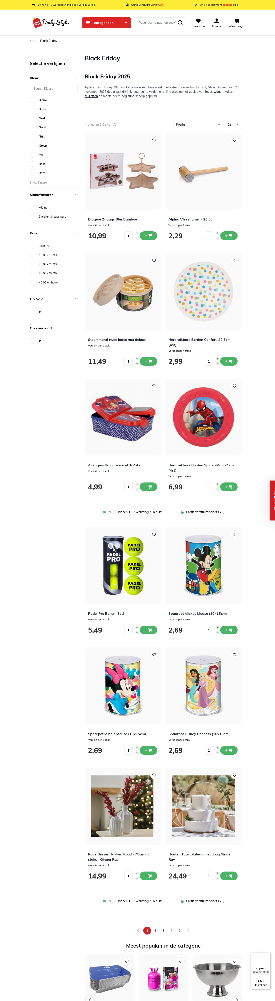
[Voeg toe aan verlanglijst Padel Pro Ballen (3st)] (154, 534)
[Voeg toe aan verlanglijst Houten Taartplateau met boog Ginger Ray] (234, 775)
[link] (138, 930)
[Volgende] (188, 930)
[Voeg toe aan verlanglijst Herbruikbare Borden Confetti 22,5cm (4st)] (234, 260)
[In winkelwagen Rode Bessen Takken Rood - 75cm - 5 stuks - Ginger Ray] (148, 876)
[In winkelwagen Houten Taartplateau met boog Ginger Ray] (229, 876)
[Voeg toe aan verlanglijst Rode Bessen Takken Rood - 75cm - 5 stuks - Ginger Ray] (154, 775)
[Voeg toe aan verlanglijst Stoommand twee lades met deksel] (154, 260)
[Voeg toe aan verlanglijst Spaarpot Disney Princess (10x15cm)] (234, 655)
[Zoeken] (180, 22)
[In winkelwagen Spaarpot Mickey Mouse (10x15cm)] (229, 630)
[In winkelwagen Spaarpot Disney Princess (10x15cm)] (229, 750)
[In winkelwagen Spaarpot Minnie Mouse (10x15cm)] (148, 750)
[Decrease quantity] (137, 238)
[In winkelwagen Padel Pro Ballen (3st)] (148, 630)
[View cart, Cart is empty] (237, 22)
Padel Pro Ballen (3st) (106, 613)
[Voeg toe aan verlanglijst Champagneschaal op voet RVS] (234, 961)
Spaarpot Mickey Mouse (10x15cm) (197, 613)
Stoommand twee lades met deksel (117, 339)
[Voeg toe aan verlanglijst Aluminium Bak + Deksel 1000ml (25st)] (127, 961)
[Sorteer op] (198, 124)
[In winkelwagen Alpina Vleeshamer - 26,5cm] (229, 235)
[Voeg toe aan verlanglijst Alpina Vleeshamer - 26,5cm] (234, 140)
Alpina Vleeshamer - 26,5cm (191, 219)
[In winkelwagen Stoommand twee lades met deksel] (148, 361)
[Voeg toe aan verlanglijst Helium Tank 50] (181, 961)
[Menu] (268, 955)
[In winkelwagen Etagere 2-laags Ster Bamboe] (148, 235)
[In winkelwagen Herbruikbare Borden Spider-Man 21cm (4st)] (229, 486)
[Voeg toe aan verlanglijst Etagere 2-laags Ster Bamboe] (154, 140)
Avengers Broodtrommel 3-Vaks (114, 465)
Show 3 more (38, 182)
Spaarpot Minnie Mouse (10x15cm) (117, 734)
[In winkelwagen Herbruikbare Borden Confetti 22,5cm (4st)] (229, 361)
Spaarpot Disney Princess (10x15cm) (199, 734)
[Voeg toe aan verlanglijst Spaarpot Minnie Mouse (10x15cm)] (154, 655)
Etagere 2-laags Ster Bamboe (112, 219)
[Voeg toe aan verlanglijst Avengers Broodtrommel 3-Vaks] (154, 386)
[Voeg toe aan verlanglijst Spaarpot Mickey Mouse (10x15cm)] (234, 534)
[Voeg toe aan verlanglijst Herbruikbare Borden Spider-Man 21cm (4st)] (234, 386)
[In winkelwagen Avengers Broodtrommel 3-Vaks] (148, 486)
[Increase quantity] (137, 233)
